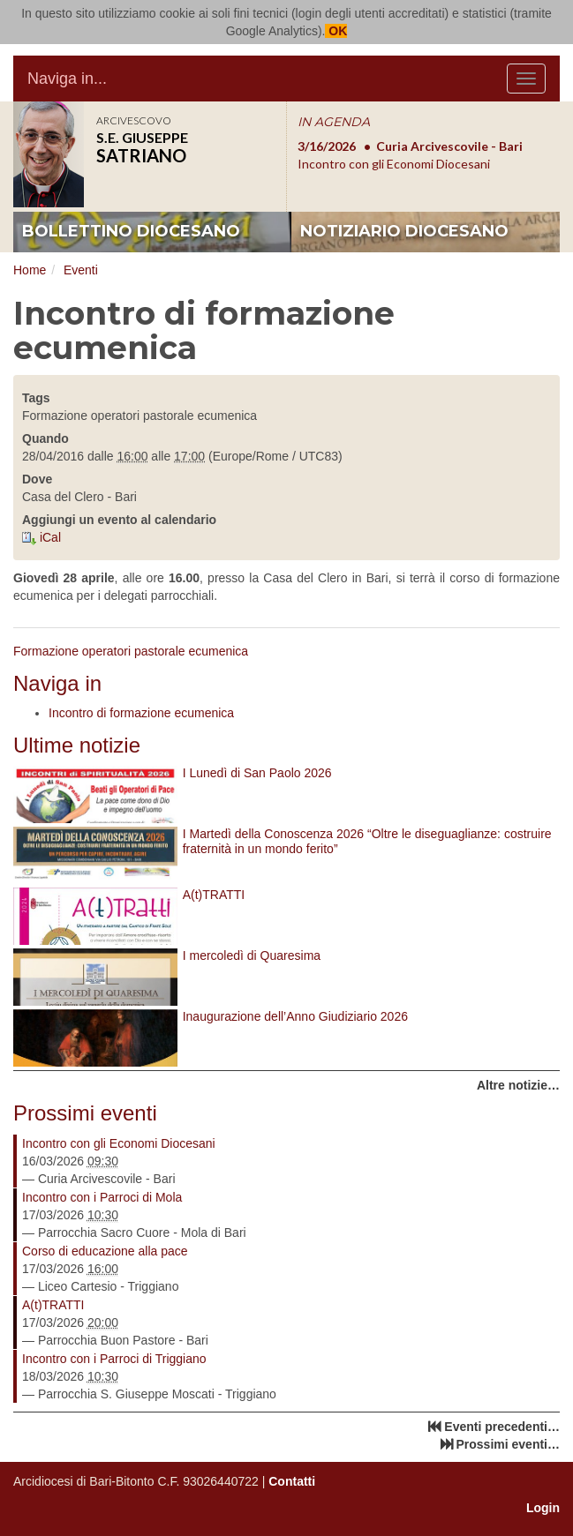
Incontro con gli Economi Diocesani (118, 1143)
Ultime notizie (76, 745)
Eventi (81, 270)
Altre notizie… (518, 1085)
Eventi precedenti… (502, 1427)
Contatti (291, 1481)
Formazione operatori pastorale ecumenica (130, 651)
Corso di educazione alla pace (105, 1251)
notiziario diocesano (404, 231)
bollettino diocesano (131, 231)
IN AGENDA (334, 122)
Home (29, 270)
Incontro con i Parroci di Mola (102, 1197)
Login (543, 1508)
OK (336, 31)
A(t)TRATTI (53, 1305)
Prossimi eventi (85, 1113)
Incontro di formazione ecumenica (141, 713)
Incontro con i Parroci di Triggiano (114, 1359)
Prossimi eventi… (508, 1444)
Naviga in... (67, 78)
